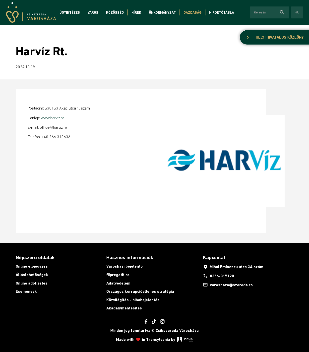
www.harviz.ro (52, 118)
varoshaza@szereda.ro (228, 284)
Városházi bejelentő (124, 266)
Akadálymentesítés (124, 308)
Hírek (136, 12)
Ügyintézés (70, 12)
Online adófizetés (32, 283)
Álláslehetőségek (32, 274)
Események (26, 291)
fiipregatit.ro (117, 274)
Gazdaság (192, 12)
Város (93, 12)
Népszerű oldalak (35, 257)
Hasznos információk (129, 257)
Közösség (115, 12)
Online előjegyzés (32, 266)
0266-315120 (218, 275)
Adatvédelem (118, 283)
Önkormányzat (162, 12)
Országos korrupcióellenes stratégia (140, 291)
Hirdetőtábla (221, 12)
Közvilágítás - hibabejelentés (133, 299)
